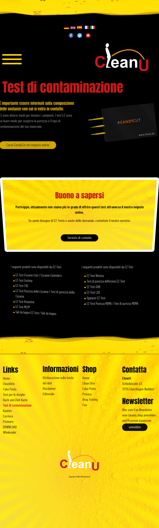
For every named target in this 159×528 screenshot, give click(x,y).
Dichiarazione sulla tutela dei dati (58, 380)
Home (10, 384)
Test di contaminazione (18, 403)
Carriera (11, 410)
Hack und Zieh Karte (16, 399)
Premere (12, 414)
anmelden (136, 417)
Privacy (91, 391)
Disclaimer (52, 385)
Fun (89, 398)
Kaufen (11, 407)
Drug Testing (93, 394)
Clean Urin (92, 383)
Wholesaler (13, 421)
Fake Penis (13, 392)
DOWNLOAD (13, 418)
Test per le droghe (15, 395)
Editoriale (52, 389)
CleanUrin (12, 388)
